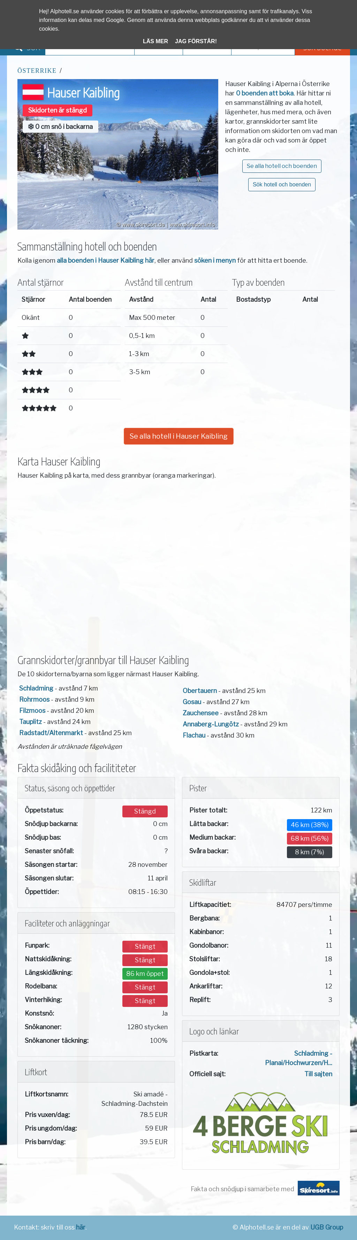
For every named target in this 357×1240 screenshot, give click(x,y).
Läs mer (155, 41)
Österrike (37, 70)
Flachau (194, 735)
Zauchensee (201, 713)
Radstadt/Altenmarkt (51, 733)
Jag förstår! (196, 41)
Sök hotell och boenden (282, 184)
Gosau (192, 702)
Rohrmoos (34, 699)
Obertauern (200, 690)
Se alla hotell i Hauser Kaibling (179, 436)
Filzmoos (32, 710)
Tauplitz (30, 721)
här (80, 1227)
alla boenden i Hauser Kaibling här (105, 260)
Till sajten (318, 1074)
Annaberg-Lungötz (211, 724)
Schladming (36, 688)
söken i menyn (215, 260)
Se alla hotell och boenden (282, 166)
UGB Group (326, 1227)
